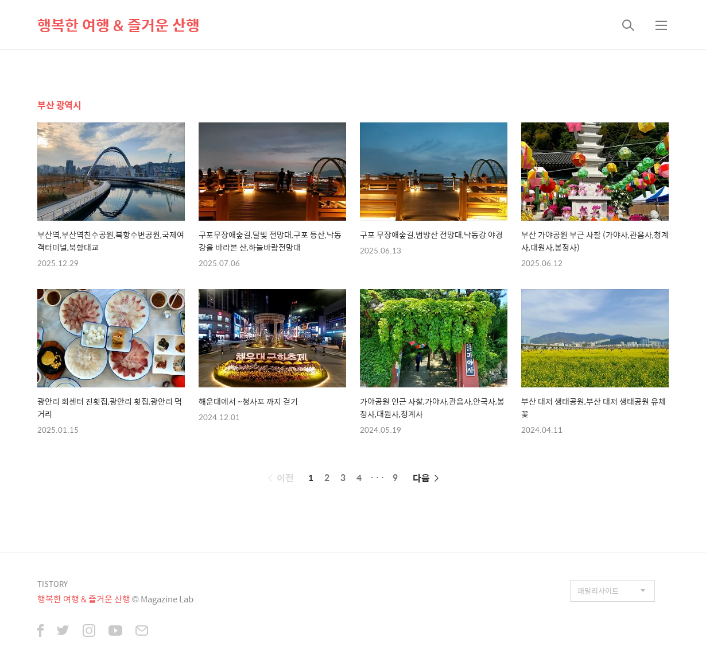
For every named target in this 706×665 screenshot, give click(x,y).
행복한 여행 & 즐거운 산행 (118, 24)
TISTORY (52, 584)
